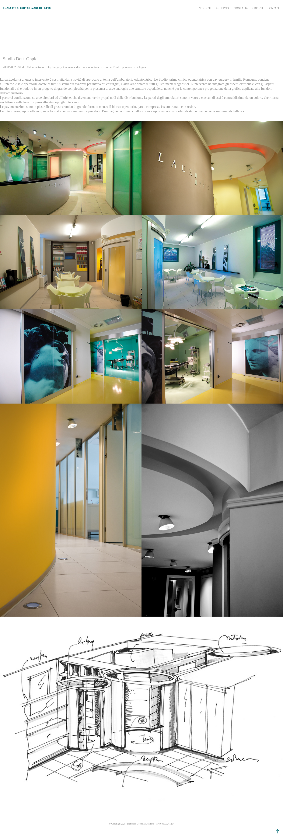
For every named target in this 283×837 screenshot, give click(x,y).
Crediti (258, 8)
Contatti (273, 8)
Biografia (240, 8)
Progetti (204, 8)
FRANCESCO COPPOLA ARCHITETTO (27, 8)
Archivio (222, 8)
